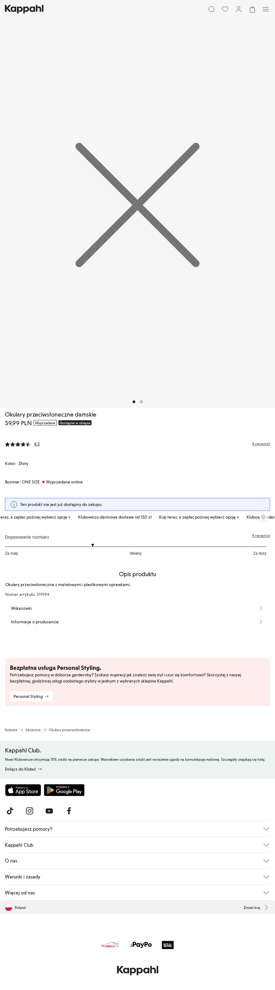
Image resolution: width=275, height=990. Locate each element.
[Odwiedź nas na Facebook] (69, 811)
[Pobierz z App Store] (23, 790)
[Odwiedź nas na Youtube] (49, 811)
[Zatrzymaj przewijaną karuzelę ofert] (263, 517)
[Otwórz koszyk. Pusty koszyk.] (252, 9)
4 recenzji (261, 535)
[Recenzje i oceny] (137, 443)
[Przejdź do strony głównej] (24, 9)
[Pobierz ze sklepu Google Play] (64, 790)
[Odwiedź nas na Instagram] (29, 811)
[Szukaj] (211, 9)
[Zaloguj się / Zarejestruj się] (238, 9)
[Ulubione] (225, 9)
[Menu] (266, 9)
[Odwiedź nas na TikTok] (10, 811)
